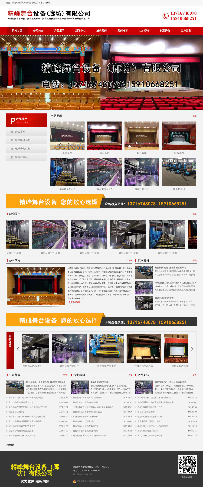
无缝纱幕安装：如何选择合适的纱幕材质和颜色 (93, 407)
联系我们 (165, 30)
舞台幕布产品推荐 (144, 366)
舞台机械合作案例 (12, 253)
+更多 (194, 116)
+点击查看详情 (74, 302)
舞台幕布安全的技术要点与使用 (22, 435)
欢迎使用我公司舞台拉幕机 (149, 421)
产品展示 (59, 30)
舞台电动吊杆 (22, 140)
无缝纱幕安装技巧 (16, 412)
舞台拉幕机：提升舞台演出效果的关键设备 (45, 382)
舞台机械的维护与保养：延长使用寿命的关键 (28, 407)
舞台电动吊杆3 (67, 189)
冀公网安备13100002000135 (88, 481)
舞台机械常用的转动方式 (148, 431)
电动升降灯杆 (22, 148)
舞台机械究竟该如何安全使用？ (22, 426)
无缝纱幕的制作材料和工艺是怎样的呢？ (26, 421)
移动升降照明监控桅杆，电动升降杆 (153, 426)
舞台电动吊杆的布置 (164, 298)
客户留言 (186, 30)
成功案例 (101, 30)
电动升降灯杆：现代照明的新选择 (170, 382)
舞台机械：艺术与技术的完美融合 (87, 397)
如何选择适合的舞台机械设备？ (86, 416)
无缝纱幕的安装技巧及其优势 (21, 402)
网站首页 (17, 30)
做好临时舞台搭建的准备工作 (150, 416)
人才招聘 (144, 30)
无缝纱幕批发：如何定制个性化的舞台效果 (156, 402)
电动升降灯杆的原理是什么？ (150, 407)
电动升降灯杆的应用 (100, 382)
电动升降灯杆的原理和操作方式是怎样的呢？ (175, 283)
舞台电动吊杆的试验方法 (83, 421)
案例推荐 (123, 30)
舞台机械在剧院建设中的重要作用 (170, 267)
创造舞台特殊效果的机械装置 (21, 431)
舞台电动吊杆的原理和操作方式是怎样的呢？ (28, 416)
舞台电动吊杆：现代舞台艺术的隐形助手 (155, 397)
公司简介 (38, 30)
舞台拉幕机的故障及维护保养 (150, 435)
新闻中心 (80, 30)
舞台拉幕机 (21, 157)
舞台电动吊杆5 (104, 189)
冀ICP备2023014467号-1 (83, 474)
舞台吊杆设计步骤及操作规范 (85, 431)
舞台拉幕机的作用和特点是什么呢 (87, 412)
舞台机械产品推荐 (32, 366)
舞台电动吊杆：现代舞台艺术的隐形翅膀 (26, 397)
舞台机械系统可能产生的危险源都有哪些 (90, 435)
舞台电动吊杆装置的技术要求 (85, 426)
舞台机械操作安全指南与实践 (85, 402)
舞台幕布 (20, 131)
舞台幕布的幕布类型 (146, 412)
